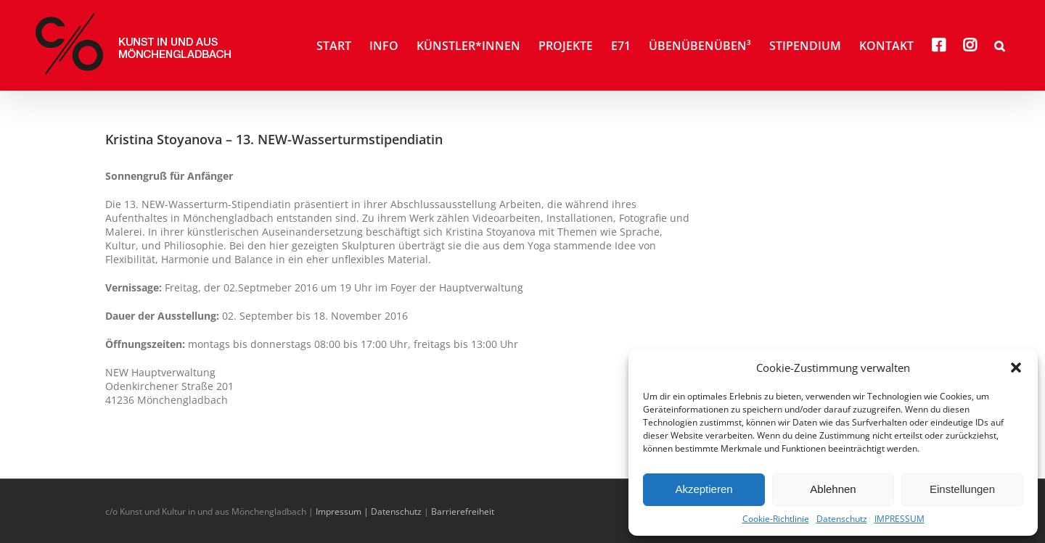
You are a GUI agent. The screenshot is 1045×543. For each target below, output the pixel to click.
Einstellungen (962, 489)
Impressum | (343, 511)
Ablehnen (833, 489)
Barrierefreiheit (462, 511)
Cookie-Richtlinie (775, 519)
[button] (1016, 367)
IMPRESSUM (899, 519)
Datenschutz (841, 519)
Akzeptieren (703, 489)
